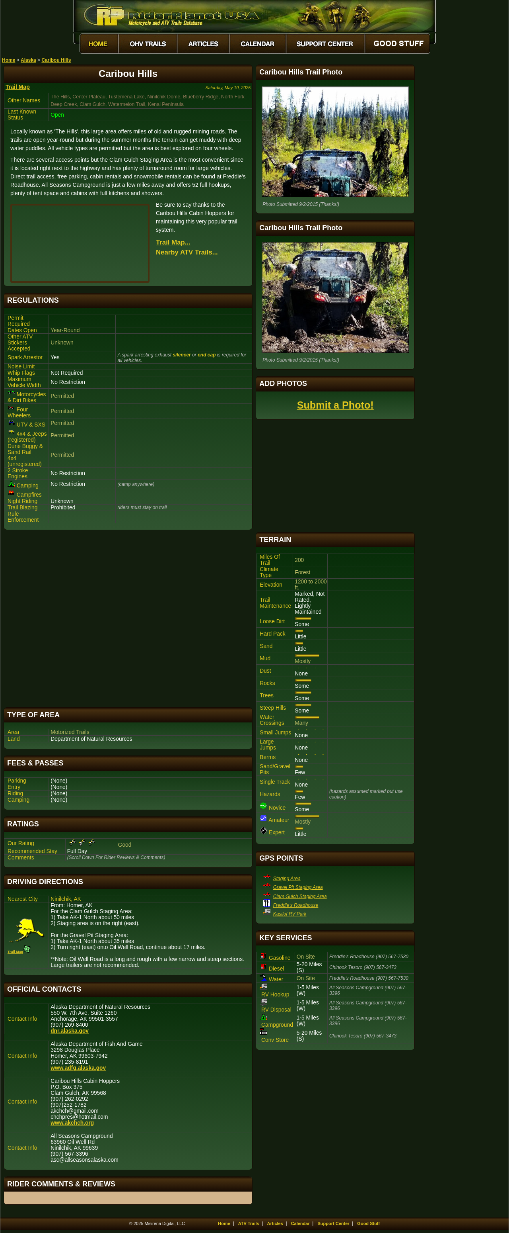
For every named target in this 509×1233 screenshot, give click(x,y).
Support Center (334, 1223)
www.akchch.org (72, 1123)
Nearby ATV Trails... (187, 252)
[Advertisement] (128, 618)
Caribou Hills (56, 60)
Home (8, 60)
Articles (275, 1223)
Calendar (300, 1223)
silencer (181, 355)
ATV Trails (248, 1223)
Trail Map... (173, 242)
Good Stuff (368, 1223)
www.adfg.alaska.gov (78, 1068)
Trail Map (18, 87)
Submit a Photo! (335, 405)
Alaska (28, 60)
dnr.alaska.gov (70, 1031)
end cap (207, 355)
